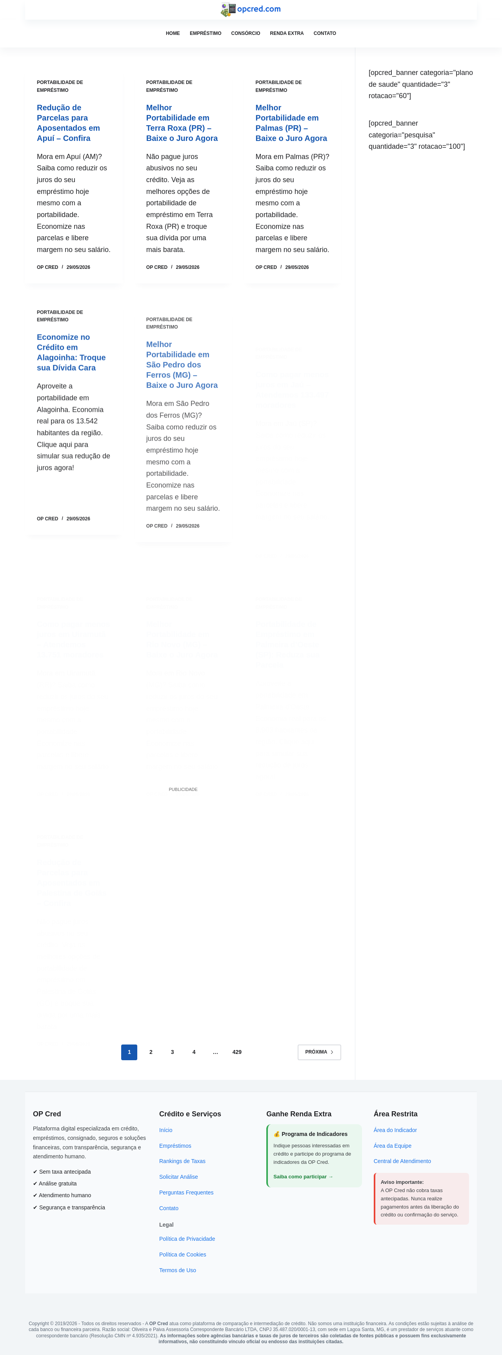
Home (173, 33)
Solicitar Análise (178, 1177)
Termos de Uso (177, 1270)
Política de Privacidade (187, 1239)
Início (165, 1130)
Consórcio (245, 33)
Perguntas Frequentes (186, 1192)
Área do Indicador (395, 1130)
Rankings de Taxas (182, 1161)
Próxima (319, 1052)
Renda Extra (287, 33)
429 (237, 1052)
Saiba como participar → (303, 1177)
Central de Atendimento (402, 1161)
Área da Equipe (393, 1146)
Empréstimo (206, 33)
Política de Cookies (182, 1254)
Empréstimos (175, 1146)
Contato (325, 33)
